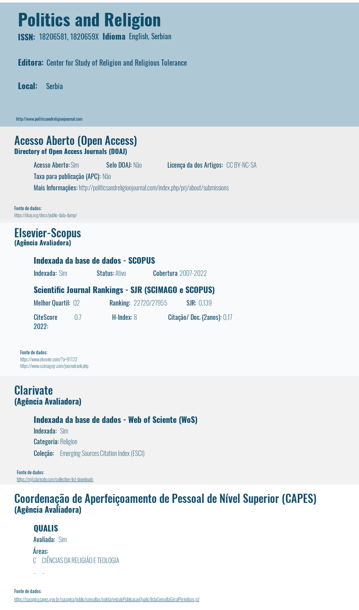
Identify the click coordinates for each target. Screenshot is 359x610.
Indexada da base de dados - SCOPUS (94, 260)
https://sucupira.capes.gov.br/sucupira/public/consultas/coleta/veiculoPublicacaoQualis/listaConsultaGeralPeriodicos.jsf (106, 599)
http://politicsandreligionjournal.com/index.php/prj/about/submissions (154, 187)
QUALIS (46, 528)
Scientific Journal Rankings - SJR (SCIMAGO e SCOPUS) (124, 289)
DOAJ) (119, 151)
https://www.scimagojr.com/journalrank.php (54, 365)
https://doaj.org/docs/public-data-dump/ (45, 215)
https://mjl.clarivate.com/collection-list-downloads (55, 479)
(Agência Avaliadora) (42, 242)
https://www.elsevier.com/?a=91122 (48, 359)
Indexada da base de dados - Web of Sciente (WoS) (115, 419)
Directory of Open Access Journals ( (62, 151)
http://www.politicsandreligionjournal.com (49, 119)
